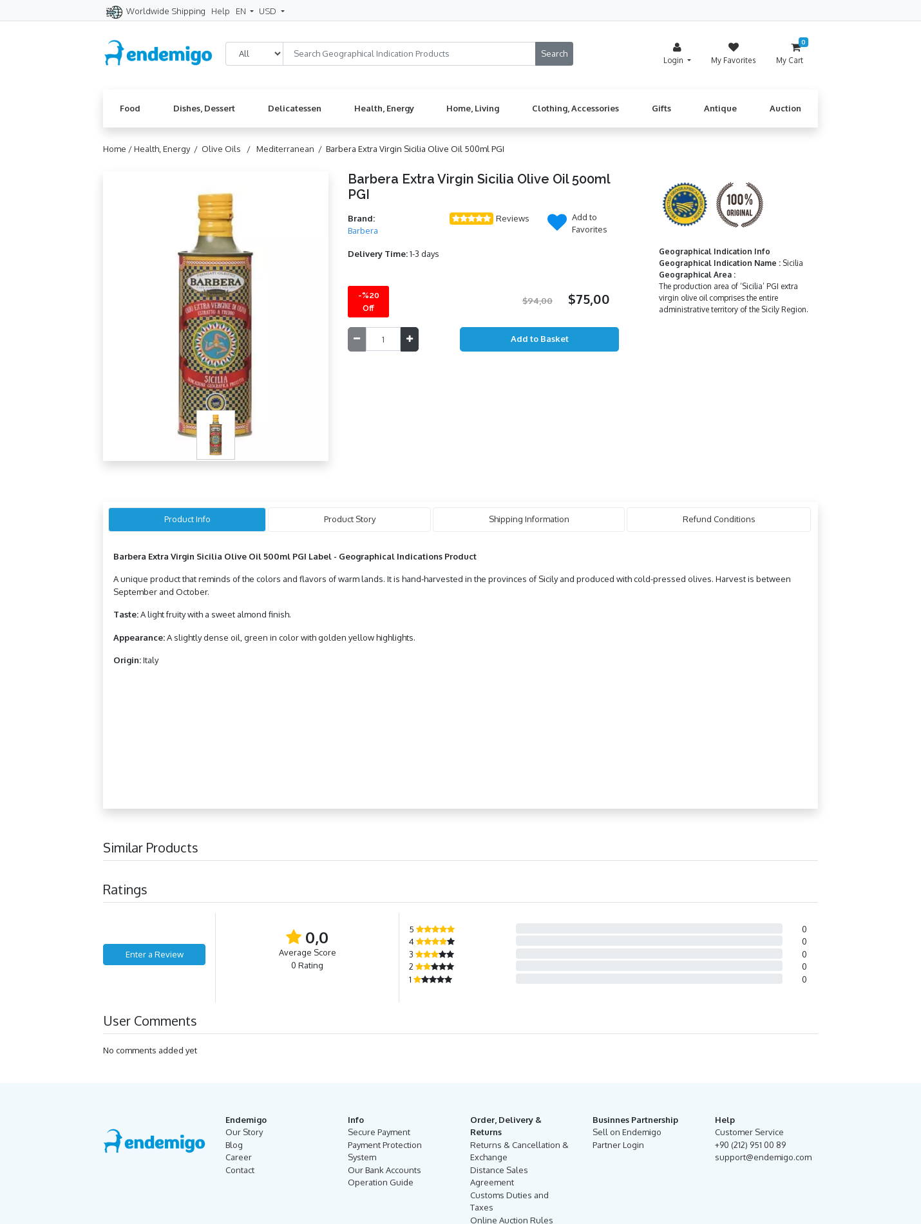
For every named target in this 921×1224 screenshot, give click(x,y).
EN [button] (242, 11)
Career (238, 1157)
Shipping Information (529, 519)
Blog (234, 1145)
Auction (785, 108)
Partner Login (618, 1145)
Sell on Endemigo (627, 1132)
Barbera (363, 230)
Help (220, 11)
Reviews (512, 218)
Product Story (349, 519)
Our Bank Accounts (384, 1170)
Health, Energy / (168, 149)
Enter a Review (155, 954)
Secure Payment (379, 1132)
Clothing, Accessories (575, 108)
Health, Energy (384, 108)
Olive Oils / (228, 149)
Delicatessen (294, 108)
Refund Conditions (719, 519)
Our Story (244, 1132)
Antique (720, 108)
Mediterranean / (291, 149)
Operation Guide (380, 1182)
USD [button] (268, 11)
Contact (239, 1170)
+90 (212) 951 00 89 (750, 1145)
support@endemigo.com (763, 1157)
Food (130, 108)
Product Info (187, 519)
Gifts (661, 108)
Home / (118, 149)
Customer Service (749, 1132)
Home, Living (472, 108)
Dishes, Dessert (204, 108)
